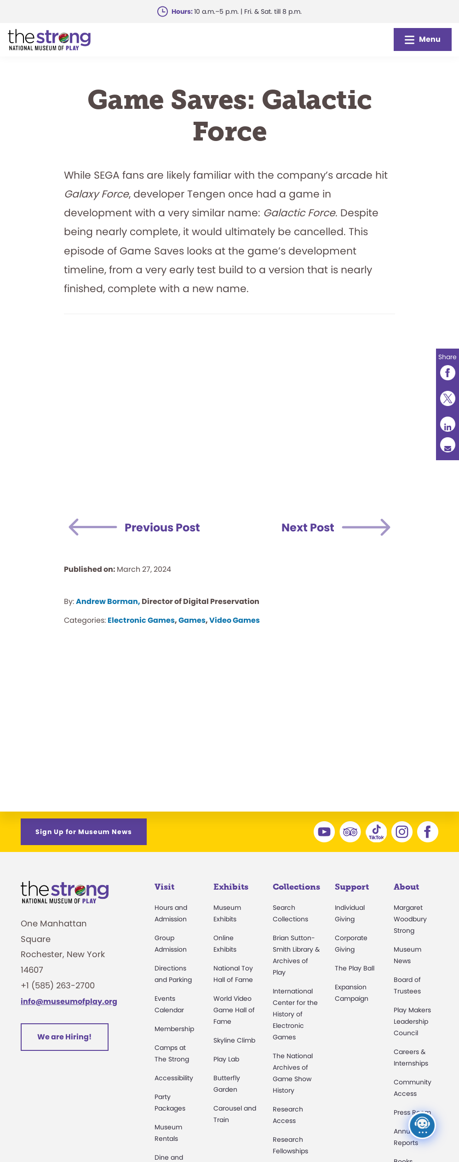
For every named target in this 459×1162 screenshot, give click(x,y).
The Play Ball (354, 968)
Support (352, 887)
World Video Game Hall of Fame (234, 1010)
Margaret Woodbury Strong (410, 919)
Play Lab (226, 1059)
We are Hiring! (64, 1037)
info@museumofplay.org (69, 1001)
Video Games (234, 620)
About (406, 887)
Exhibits (230, 887)
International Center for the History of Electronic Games (295, 1014)
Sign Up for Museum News (83, 831)
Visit (164, 887)
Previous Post (162, 527)
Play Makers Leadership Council (412, 1021)
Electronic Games (141, 620)
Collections (296, 887)
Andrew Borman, (108, 601)
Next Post (307, 527)
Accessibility (174, 1078)
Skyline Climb (234, 1040)
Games (192, 620)
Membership (174, 1028)
